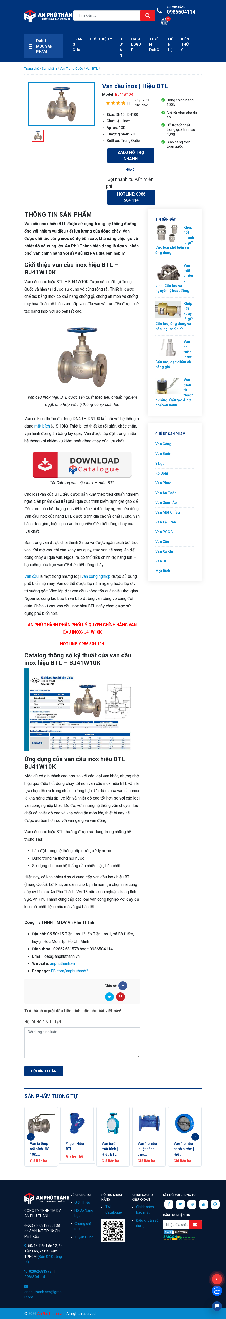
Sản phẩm (49, 68)
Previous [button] (31, 1137)
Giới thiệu (99, 39)
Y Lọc (159, 463)
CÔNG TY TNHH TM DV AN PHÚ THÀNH (46, 1198)
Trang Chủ (77, 44)
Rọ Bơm (161, 473)
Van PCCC (164, 532)
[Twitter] (109, 997)
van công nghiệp (96, 576)
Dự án (121, 47)
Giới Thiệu (82, 1202)
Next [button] (195, 1137)
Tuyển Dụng (154, 44)
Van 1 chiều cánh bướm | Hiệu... (184, 1148)
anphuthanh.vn (62, 963)
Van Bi (160, 561)
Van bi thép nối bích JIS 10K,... (39, 1148)
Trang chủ (31, 68)
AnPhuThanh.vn (50, 1314)
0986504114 (177, 10)
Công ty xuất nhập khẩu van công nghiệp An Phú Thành (50, 16)
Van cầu (31, 576)
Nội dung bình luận (42, 1022)
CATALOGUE (136, 44)
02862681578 (40, 1271)
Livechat (217, 1306)
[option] (61, 104)
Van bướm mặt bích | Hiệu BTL (110, 1148)
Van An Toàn (165, 493)
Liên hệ (170, 44)
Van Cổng (163, 444)
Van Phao (163, 483)
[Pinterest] (120, 997)
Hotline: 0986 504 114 (131, 197)
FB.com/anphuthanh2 (69, 971)
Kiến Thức (185, 44)
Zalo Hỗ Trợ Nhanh (130, 155)
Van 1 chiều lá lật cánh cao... (147, 1148)
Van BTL (92, 68)
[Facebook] (123, 986)
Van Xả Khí (164, 551)
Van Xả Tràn (165, 522)
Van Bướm (164, 454)
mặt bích (42, 426)
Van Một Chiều (167, 512)
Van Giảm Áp (166, 502)
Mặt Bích (162, 571)
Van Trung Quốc (71, 68)
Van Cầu (162, 542)
